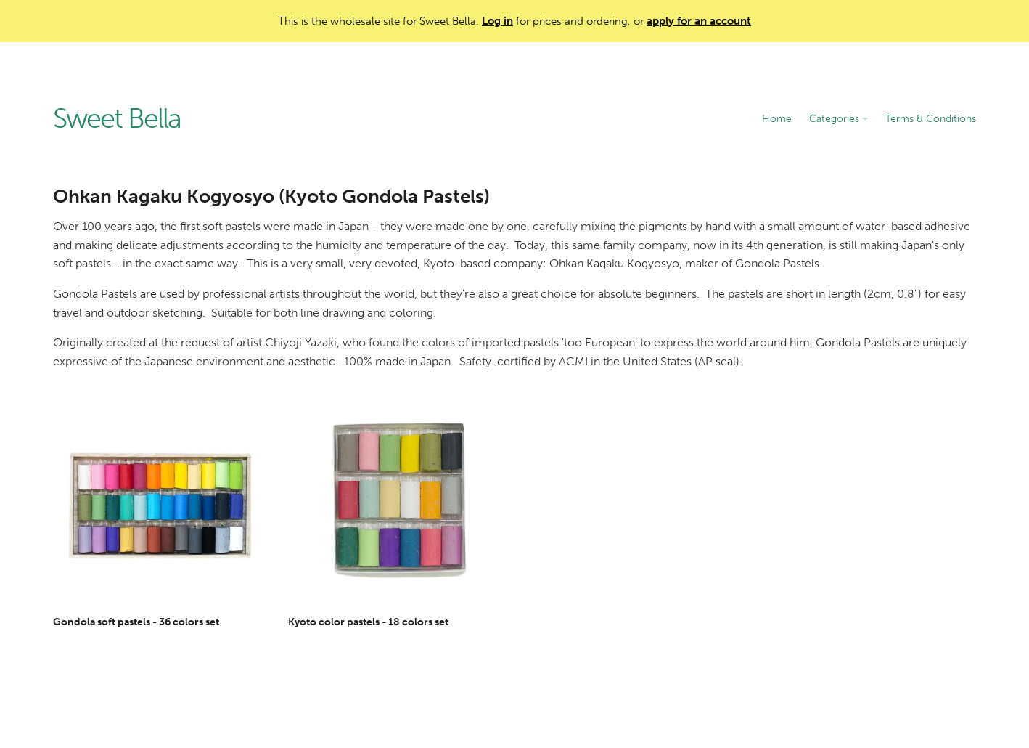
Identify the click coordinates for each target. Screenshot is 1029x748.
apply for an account (699, 21)
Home (777, 119)
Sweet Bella (117, 119)
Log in (497, 21)
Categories (838, 119)
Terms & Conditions (930, 119)
